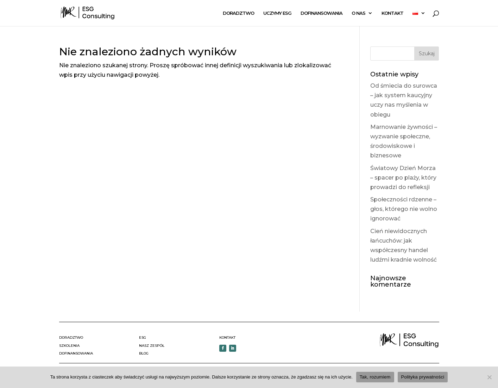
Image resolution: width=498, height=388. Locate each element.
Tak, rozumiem (375, 377)
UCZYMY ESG (277, 13)
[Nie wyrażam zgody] (489, 377)
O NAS (358, 13)
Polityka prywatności (423, 377)
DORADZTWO (238, 13)
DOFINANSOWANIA (321, 13)
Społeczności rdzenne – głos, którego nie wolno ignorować (403, 209)
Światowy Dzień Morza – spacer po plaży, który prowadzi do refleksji (403, 177)
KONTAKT (392, 13)
